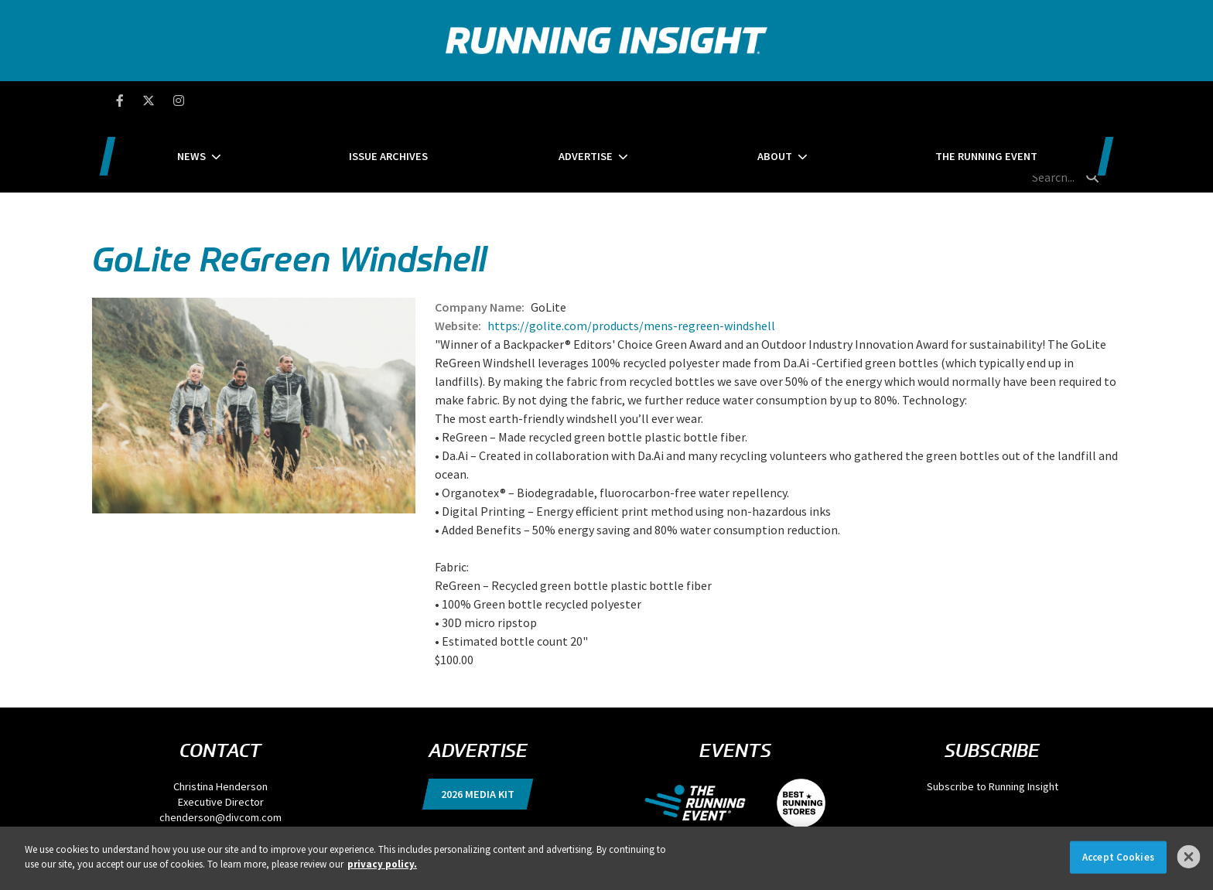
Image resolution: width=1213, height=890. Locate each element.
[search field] (1027, 100)
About (725, 100)
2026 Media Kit (477, 721)
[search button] (1093, 99)
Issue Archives (437, 100)
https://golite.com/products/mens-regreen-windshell (631, 253)
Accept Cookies (1118, 857)
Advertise (586, 100)
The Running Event (887, 100)
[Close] (1189, 856)
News (290, 100)
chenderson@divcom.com (220, 745)
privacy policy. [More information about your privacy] (382, 864)
